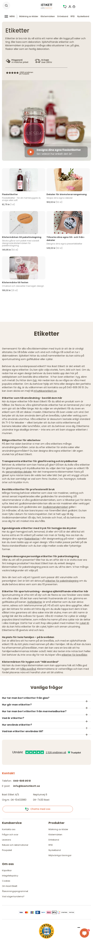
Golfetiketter (34, 602)
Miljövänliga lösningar (60, 855)
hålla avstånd (28, 669)
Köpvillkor (7, 870)
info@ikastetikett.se (45, 391)
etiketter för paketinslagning (61, 580)
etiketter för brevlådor (74, 654)
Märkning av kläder (28, 16)
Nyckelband (83, 16)
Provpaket (7, 850)
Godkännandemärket (55, 507)
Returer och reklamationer (15, 845)
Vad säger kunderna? (13, 896)
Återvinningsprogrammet (15, 891)
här (35, 380)
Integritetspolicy (10, 875)
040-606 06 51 (22, 780)
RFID (73, 16)
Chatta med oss (37, 809)
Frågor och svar (10, 834)
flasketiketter (32, 538)
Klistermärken (48, 16)
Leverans (6, 839)
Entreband (62, 16)
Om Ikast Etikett (9, 886)
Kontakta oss (8, 829)
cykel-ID (84, 623)
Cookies (6, 880)
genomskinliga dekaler (19, 471)
